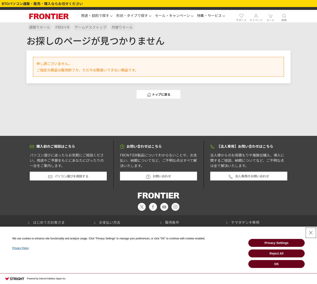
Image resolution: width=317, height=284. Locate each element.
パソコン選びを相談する (68, 176)
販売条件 (168, 222)
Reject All (276, 253)
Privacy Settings (277, 243)
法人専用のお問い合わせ (249, 176)
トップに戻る (158, 94)
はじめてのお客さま (45, 222)
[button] (96, 16)
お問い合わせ (158, 176)
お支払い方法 (106, 222)
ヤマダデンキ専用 (242, 222)
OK (276, 264)
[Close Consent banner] (311, 233)
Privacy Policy (20, 248)
